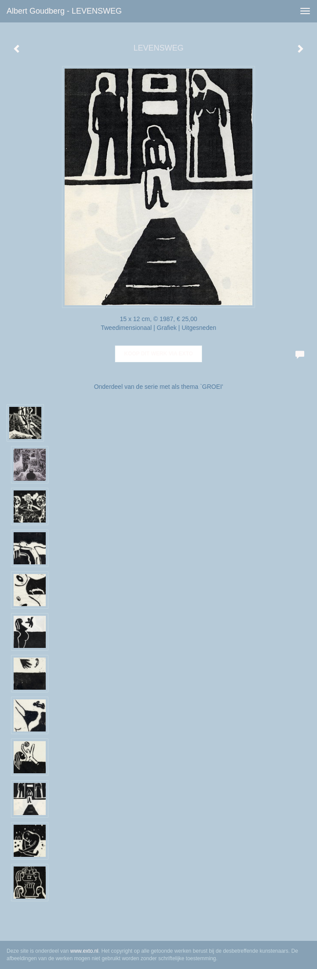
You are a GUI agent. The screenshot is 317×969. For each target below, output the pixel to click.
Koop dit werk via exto (158, 354)
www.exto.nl (84, 951)
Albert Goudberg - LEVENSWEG (64, 11)
